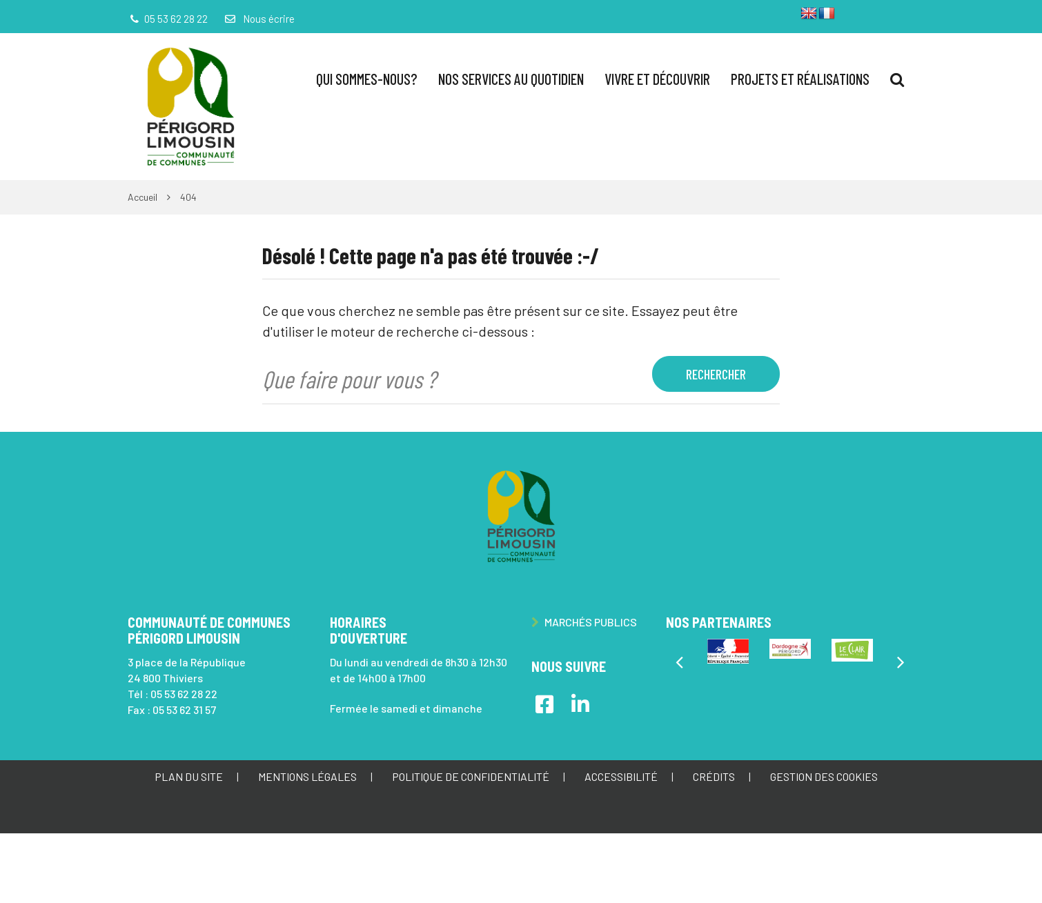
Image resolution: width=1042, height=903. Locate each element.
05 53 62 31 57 (184, 709)
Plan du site (189, 776)
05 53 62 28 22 (183, 693)
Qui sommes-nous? (366, 79)
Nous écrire (259, 18)
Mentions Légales (307, 776)
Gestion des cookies (824, 776)
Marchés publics (584, 621)
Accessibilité (621, 776)
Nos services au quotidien (511, 79)
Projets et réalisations (800, 79)
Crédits (714, 776)
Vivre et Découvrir (657, 79)
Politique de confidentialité (470, 776)
